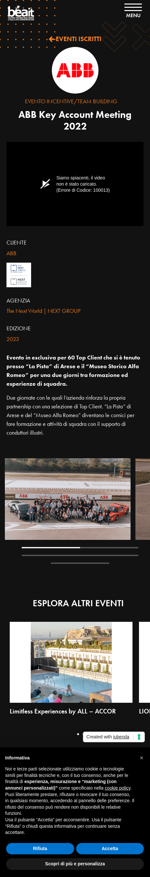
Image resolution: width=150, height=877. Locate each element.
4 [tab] (109, 555)
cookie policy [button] (117, 788)
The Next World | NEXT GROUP (43, 310)
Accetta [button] (110, 848)
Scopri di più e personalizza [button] (75, 863)
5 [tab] (80, 563)
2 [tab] (109, 547)
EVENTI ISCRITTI (75, 39)
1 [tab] (51, 547)
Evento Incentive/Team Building (71, 101)
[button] (141, 758)
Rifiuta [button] (40, 848)
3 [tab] (51, 555)
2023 (12, 339)
